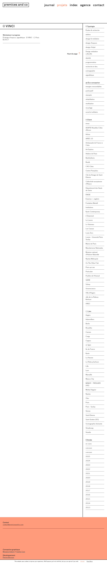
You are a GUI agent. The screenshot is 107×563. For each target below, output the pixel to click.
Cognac (88, 341)
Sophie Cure (20, 552)
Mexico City (90, 379)
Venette (88, 432)
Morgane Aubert (8, 552)
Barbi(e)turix (90, 158)
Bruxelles (89, 328)
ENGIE (88, 195)
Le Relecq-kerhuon (92, 362)
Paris (87, 402)
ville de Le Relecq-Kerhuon (92, 298)
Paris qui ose (90, 267)
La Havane (89, 358)
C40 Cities (90, 166)
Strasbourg (89, 428)
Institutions (89, 207)
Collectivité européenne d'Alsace (94, 183)
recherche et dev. (92, 66)
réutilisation (90, 103)
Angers (88, 315)
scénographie (90, 71)
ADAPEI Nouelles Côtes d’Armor (94, 129)
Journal (49, 5)
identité (88, 58)
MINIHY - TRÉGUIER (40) (93, 384)
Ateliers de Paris (91, 154)
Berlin (88, 324)
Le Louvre (89, 220)
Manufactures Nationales (94, 248)
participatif (89, 91)
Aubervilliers (90, 319)
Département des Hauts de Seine (94, 189)
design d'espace (91, 43)
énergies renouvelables (94, 86)
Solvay (88, 284)
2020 (88, 478)
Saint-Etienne (90, 415)
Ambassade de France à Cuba (94, 144)
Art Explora (89, 149)
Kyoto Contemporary (93, 212)
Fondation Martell (92, 203)
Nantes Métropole (92, 259)
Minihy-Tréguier (91, 390)
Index (74, 5)
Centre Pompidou (92, 171)
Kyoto (87, 353)
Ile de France (90, 349)
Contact (98, 5)
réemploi (89, 95)
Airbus (88, 134)
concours (89, 448)
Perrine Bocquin (8, 557)
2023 (88, 465)
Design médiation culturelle (92, 53)
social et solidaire (92, 112)
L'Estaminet (90, 216)
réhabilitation (90, 99)
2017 (88, 490)
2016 (88, 495)
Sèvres (88, 411)
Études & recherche (92, 30)
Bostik (88, 162)
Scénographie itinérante (94, 424)
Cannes (88, 332)
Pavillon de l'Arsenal (93, 276)
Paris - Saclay (90, 407)
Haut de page (73, 53)
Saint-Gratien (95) (92, 419)
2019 (88, 482)
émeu (87, 123)
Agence (85, 5)
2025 (88, 456)
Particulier (89, 271)
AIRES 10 (89, 139)
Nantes (88, 394)
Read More (90, 561)
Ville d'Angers (90, 293)
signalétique (90, 75)
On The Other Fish (92, 263)
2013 (88, 507)
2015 (88, 499)
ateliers (88, 34)
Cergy (88, 336)
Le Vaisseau (90, 224)
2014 (88, 503)
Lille (87, 366)
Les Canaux (90, 229)
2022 (88, 469)
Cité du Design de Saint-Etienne (94, 176)
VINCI (88, 304)
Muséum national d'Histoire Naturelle (92, 253)
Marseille (89, 375)
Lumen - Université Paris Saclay (94, 238)
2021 (88, 473)
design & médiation (92, 39)
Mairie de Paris (91, 244)
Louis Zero (89, 233)
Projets (62, 5)
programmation (91, 62)
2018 (88, 486)
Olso (87, 398)
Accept (82, 561)
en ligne (88, 345)
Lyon (87, 370)
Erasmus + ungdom (92, 199)
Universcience (90, 288)
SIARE (88, 280)
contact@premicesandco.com (13, 525)
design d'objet (90, 47)
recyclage (89, 108)
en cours (89, 444)
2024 (88, 461)
